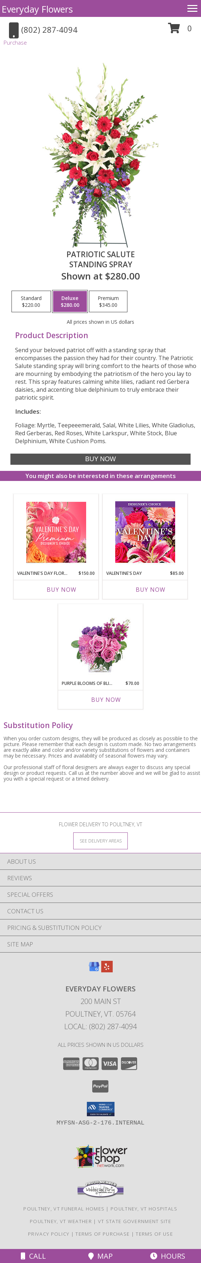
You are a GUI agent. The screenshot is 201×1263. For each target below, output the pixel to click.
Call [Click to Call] (33, 1256)
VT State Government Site (134, 1221)
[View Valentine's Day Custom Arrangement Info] (145, 532)
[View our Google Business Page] (94, 970)
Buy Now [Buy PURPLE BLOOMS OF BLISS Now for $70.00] (106, 700)
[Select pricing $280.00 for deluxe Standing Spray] (70, 301)
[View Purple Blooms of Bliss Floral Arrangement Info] (101, 642)
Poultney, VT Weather (61, 1221)
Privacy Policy (48, 1234)
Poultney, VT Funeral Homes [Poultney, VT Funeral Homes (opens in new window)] (63, 1208)
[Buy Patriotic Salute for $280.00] (100, 459)
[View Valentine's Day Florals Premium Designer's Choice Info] (56, 532)
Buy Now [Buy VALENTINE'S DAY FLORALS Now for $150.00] (61, 590)
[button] (180, 31)
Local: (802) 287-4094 (100, 1026)
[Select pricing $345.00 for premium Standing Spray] (108, 301)
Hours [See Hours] (167, 1256)
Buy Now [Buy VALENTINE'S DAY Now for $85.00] (150, 590)
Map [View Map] (100, 1256)
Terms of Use (154, 1234)
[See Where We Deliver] (100, 840)
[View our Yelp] (107, 970)
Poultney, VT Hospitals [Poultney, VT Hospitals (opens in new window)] (144, 1208)
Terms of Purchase (102, 1234)
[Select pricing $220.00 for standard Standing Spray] (31, 301)
